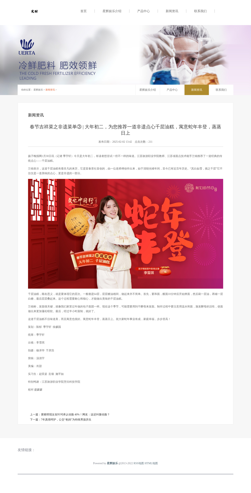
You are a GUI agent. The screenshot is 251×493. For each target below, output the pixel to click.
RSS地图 (139, 463)
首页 (83, 11)
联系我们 (200, 11)
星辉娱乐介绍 (112, 11)
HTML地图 (151, 463)
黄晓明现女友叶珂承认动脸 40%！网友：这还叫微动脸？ (75, 414)
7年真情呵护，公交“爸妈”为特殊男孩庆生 (66, 419)
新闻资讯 (172, 11)
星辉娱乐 (38, 89)
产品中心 (143, 11)
